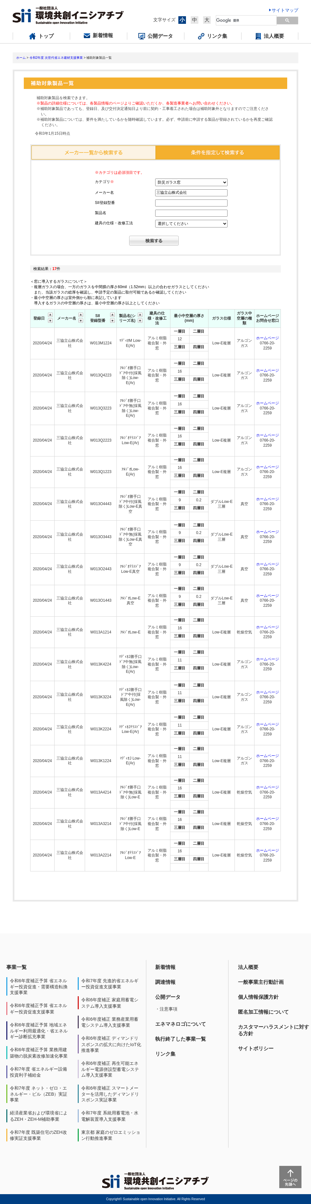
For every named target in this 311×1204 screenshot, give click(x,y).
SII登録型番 (105, 202)
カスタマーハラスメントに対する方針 (273, 1030)
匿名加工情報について (263, 1012)
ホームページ (267, 338)
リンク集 (165, 1054)
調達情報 (165, 982)
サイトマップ (285, 10)
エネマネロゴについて (180, 1024)
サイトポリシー (256, 1048)
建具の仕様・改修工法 (114, 223)
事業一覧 (16, 967)
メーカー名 (104, 192)
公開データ (168, 997)
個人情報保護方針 (258, 997)
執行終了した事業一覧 (180, 1039)
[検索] (242, 20)
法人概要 (248, 967)
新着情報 (165, 967)
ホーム (21, 57)
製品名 (100, 213)
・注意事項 (166, 1008)
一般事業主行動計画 (261, 982)
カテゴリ (104, 181)
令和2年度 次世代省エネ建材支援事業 (56, 57)
